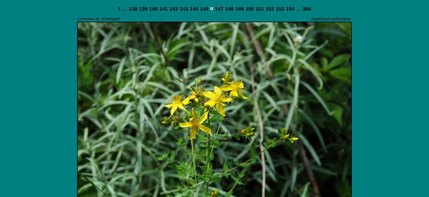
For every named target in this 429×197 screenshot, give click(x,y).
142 (173, 9)
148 (229, 9)
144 (194, 9)
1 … (122, 9)
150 (249, 9)
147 (219, 9)
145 (204, 9)
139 (143, 9)
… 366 (303, 9)
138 (133, 9)
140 (153, 9)
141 (163, 9)
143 (183, 9)
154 (290, 9)
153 (280, 9)
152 (270, 9)
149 (239, 9)
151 (260, 9)
